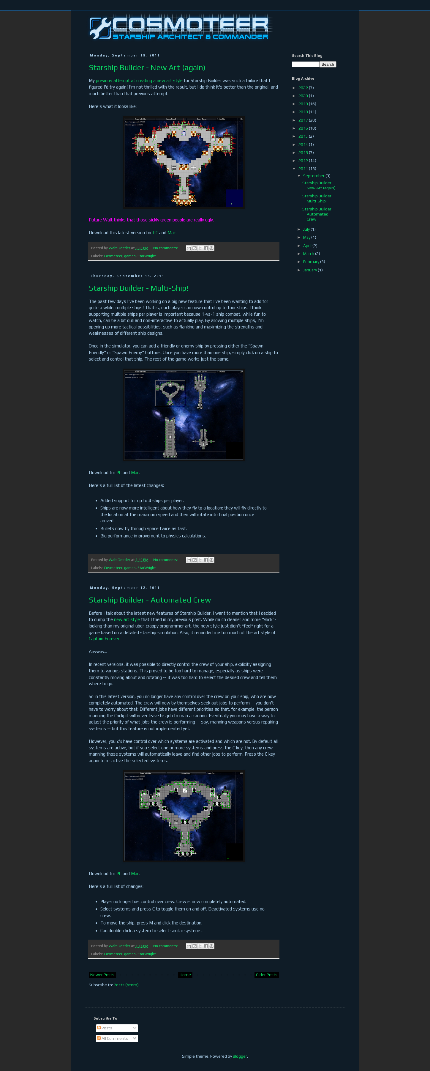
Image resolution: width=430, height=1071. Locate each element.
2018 (303, 111)
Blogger (240, 1056)
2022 (303, 87)
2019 (303, 103)
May (307, 237)
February (311, 261)
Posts (104, 1028)
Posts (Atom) (126, 984)
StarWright (146, 256)
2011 (303, 168)
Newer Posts (102, 974)
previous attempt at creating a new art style (139, 80)
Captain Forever (104, 638)
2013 (303, 152)
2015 (303, 136)
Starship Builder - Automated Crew (150, 599)
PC (155, 232)
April (307, 245)
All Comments (112, 1038)
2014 (303, 144)
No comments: (166, 248)
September (314, 175)
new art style (127, 619)
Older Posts (266, 974)
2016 (303, 128)
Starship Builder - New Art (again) (147, 67)
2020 (303, 95)
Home (185, 974)
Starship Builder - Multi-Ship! (139, 288)
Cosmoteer (113, 256)
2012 (303, 160)
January (310, 270)
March (309, 253)
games (130, 256)
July (307, 229)
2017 (303, 120)
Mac (171, 232)
